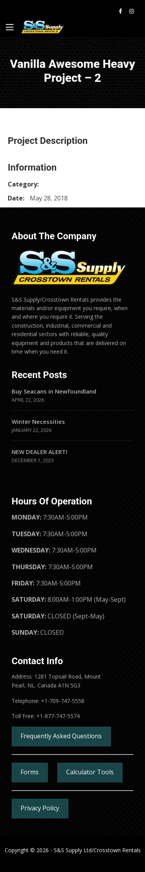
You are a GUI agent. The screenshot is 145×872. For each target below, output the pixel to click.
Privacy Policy (39, 808)
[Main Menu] (10, 27)
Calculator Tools (90, 772)
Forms (29, 772)
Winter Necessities (38, 421)
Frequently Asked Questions (61, 736)
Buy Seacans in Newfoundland (54, 391)
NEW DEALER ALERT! (39, 452)
